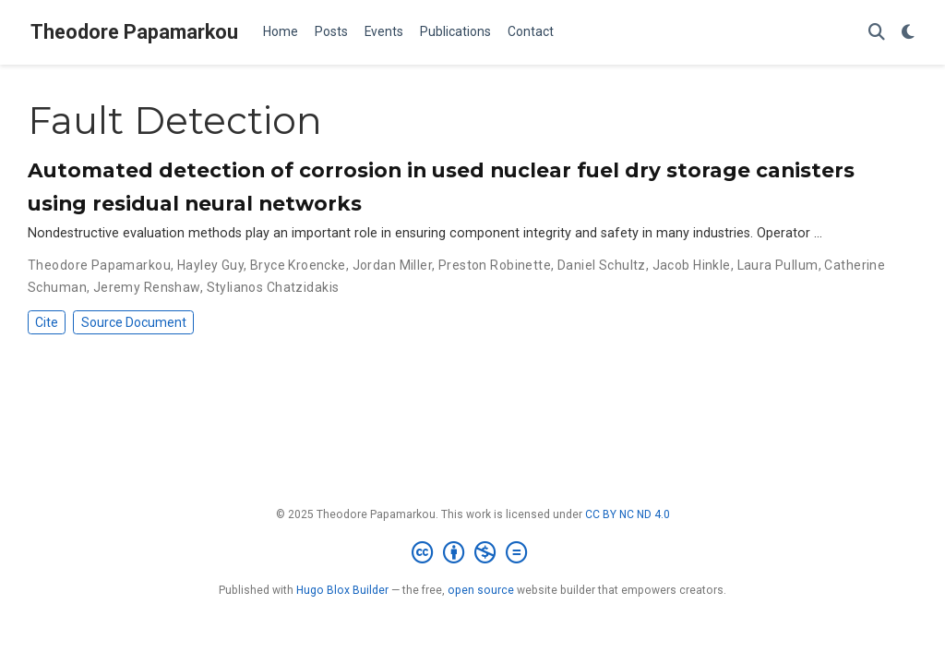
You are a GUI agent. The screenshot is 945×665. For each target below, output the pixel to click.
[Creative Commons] (473, 553)
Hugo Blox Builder (342, 590)
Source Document (133, 322)
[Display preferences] (908, 32)
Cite (46, 322)
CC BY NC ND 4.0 (627, 514)
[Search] (876, 32)
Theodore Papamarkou (134, 31)
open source (481, 590)
